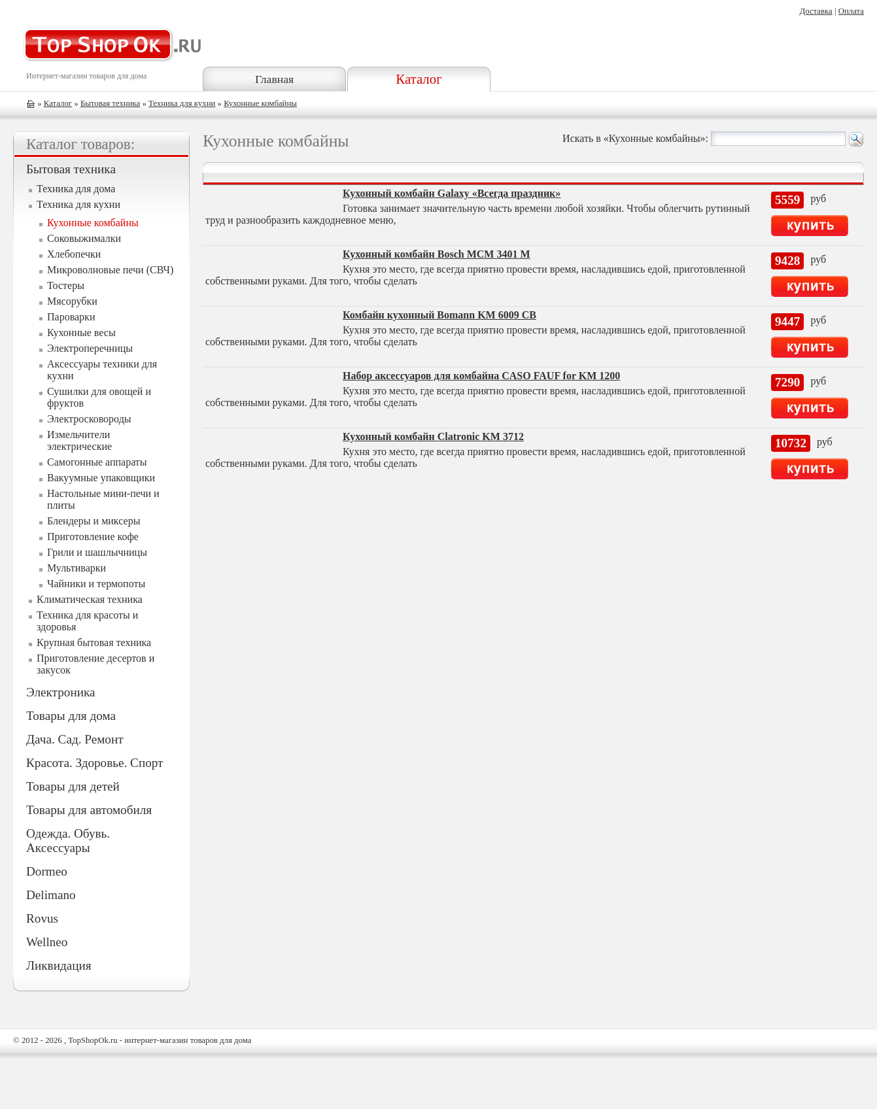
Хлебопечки (74, 254)
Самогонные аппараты (97, 462)
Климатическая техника (90, 599)
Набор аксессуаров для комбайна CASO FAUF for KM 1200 (481, 375)
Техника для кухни (181, 103)
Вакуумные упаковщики (101, 477)
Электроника (60, 692)
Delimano (51, 895)
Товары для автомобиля (89, 810)
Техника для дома (76, 188)
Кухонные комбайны (260, 103)
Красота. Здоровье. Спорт (94, 763)
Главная (274, 79)
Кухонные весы (81, 332)
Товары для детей (73, 786)
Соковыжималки (84, 238)
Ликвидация (59, 965)
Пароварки (71, 316)
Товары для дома (71, 716)
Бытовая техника (110, 103)
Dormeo (46, 871)
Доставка (815, 11)
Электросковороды (89, 418)
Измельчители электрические (79, 440)
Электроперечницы (90, 348)
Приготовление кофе (93, 536)
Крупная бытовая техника (94, 642)
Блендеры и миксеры (93, 520)
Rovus (42, 918)
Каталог (418, 78)
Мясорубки (72, 301)
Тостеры (65, 285)
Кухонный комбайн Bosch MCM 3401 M (436, 254)
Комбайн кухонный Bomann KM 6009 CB (439, 314)
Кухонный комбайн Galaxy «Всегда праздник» (451, 193)
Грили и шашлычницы (97, 552)
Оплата (851, 11)
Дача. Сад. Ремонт (75, 739)
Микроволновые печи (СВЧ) (110, 269)
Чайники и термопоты (96, 583)
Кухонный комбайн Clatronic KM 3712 (433, 436)
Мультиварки (76, 567)
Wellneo (46, 942)
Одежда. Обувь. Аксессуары (68, 841)
